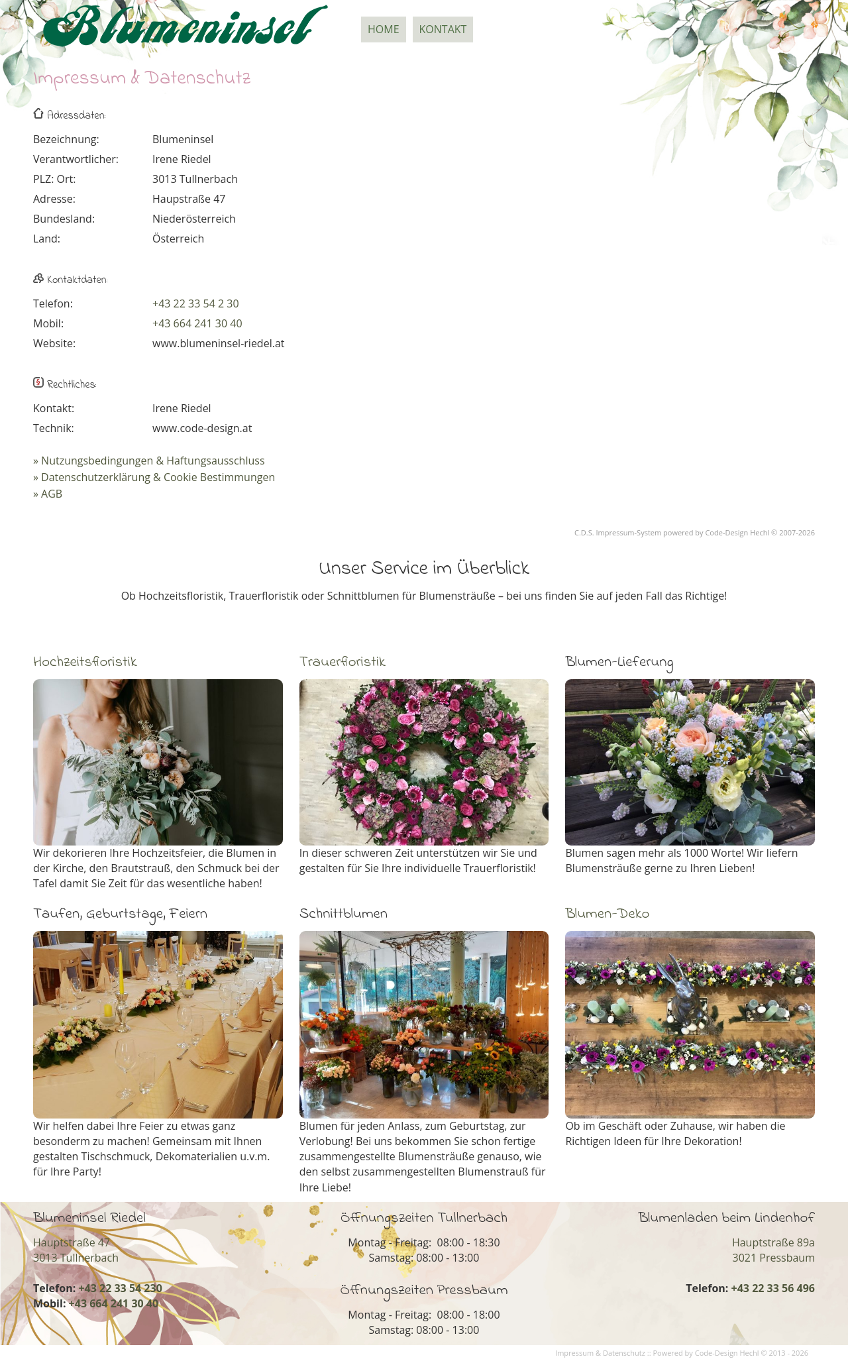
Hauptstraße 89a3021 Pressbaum (773, 1250)
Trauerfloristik (342, 662)
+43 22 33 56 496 (773, 1288)
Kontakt (443, 29)
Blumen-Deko (607, 914)
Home (383, 29)
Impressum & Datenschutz (600, 1353)
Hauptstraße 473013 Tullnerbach (76, 1250)
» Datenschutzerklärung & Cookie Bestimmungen (154, 477)
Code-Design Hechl (737, 532)
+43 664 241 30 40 (197, 323)
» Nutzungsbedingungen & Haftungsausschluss (149, 460)
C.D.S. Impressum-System (617, 532)
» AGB (47, 493)
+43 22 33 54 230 (120, 1288)
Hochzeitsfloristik (85, 662)
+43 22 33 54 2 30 (195, 303)
